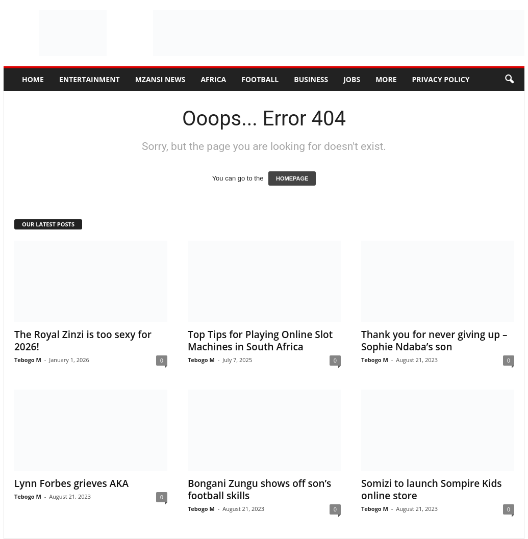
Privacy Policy (441, 79)
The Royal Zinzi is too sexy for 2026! (83, 340)
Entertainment (89, 79)
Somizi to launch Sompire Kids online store (431, 489)
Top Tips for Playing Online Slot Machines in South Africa (260, 340)
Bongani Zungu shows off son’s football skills (259, 489)
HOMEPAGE (292, 178)
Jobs (351, 79)
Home (33, 79)
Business (311, 79)
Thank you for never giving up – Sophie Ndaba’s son (434, 340)
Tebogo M (27, 360)
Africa (213, 79)
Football (260, 79)
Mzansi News (160, 79)
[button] (509, 79)
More (385, 79)
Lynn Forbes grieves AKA (71, 483)
